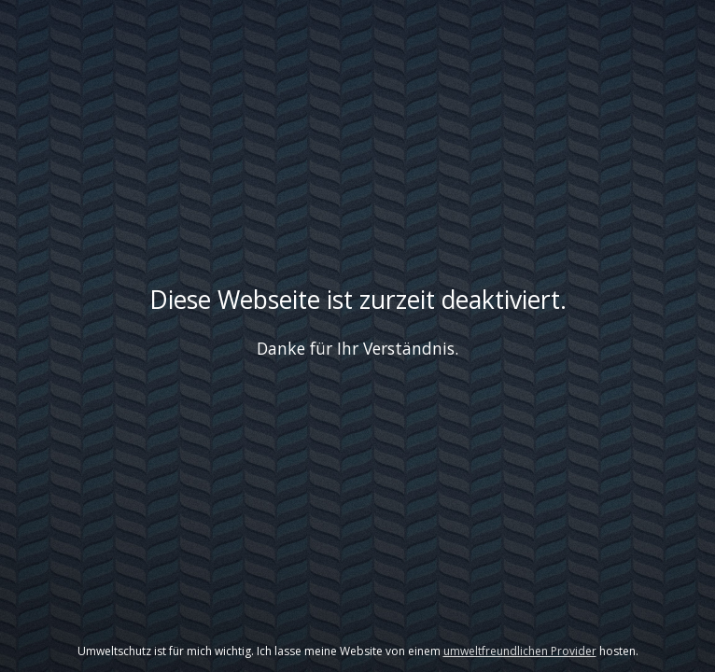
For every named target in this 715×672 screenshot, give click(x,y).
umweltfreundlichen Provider (519, 651)
